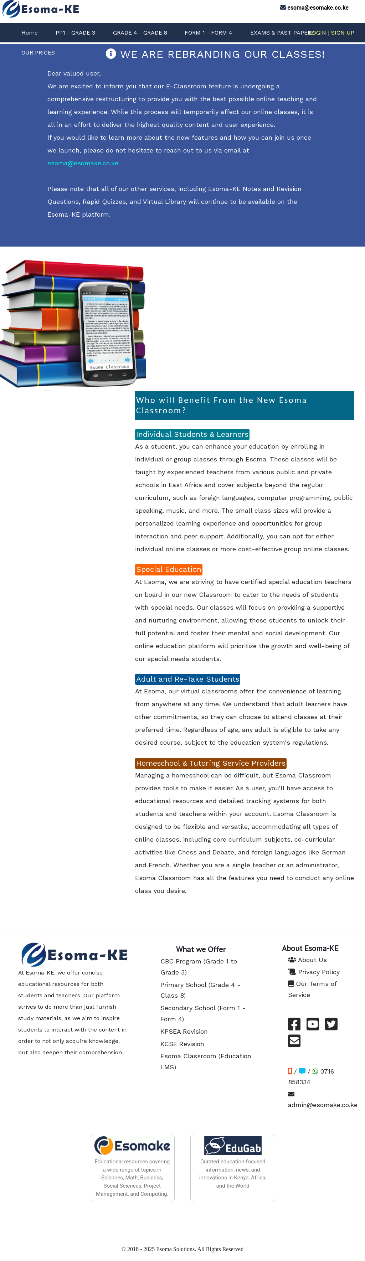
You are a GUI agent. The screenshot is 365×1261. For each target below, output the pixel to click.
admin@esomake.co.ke (323, 1100)
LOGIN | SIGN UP (331, 32)
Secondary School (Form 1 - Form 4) (203, 1013)
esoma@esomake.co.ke (318, 7)
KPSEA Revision (184, 1031)
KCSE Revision (182, 1044)
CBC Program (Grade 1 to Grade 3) (198, 966)
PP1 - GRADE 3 (75, 32)
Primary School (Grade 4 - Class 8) (200, 990)
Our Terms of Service (312, 989)
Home (29, 32)
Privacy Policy (314, 972)
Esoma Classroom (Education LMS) (205, 1061)
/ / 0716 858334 (311, 1077)
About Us (307, 959)
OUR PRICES (38, 52)
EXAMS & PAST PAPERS (282, 32)
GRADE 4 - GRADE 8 (140, 32)
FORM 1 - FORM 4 (208, 32)
